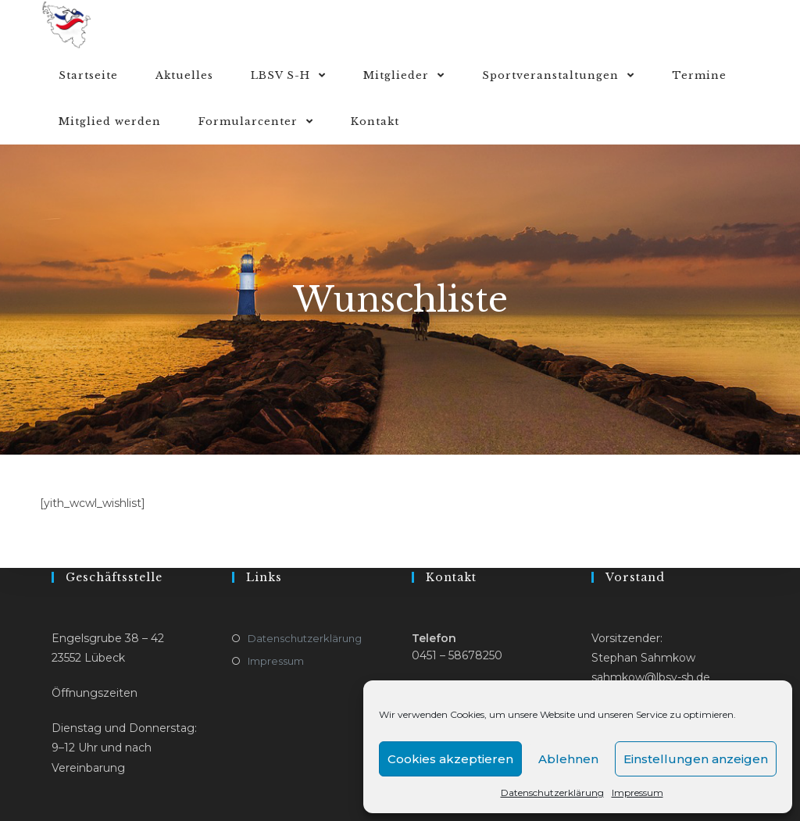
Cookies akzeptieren (450, 758)
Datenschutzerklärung (552, 792)
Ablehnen (568, 758)
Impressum (637, 792)
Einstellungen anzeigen (695, 758)
